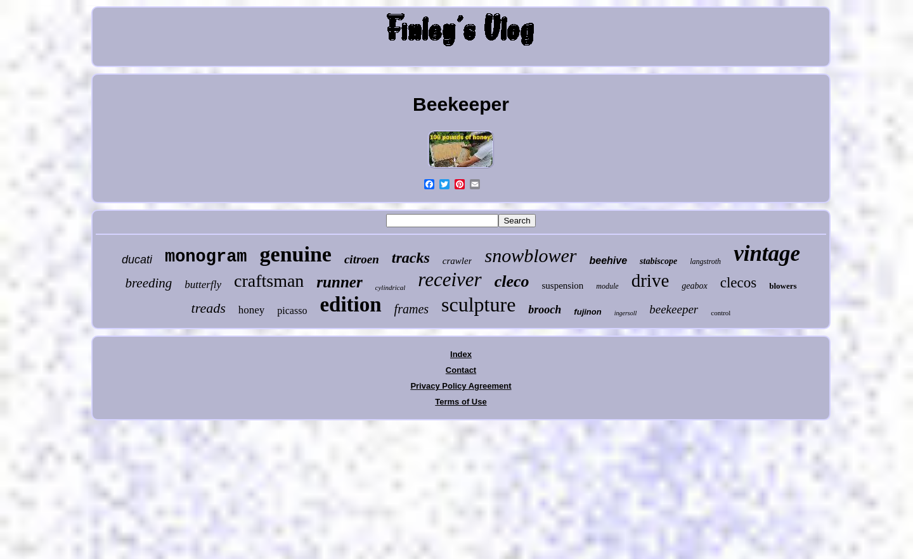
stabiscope (658, 261)
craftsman (269, 281)
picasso (292, 310)
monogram (206, 257)
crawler (457, 261)
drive (650, 280)
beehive (609, 260)
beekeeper (673, 309)
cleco (512, 281)
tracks (411, 257)
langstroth (705, 261)
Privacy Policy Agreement (460, 386)
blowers (782, 286)
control (720, 313)
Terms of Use (460, 401)
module (607, 286)
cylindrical (390, 287)
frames (411, 309)
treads (208, 308)
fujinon (587, 312)
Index (461, 354)
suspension (563, 285)
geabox (694, 286)
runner (339, 282)
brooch (544, 309)
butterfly (203, 285)
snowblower (530, 255)
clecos (738, 283)
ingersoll (625, 313)
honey (251, 310)
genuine (296, 254)
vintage (767, 253)
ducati (137, 259)
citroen (361, 259)
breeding (148, 283)
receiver (449, 279)
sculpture (478, 304)
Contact (461, 370)
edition (350, 304)
